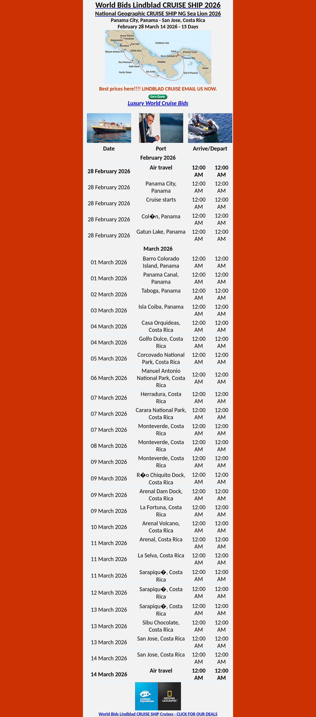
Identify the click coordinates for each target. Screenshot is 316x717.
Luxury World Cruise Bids (158, 103)
